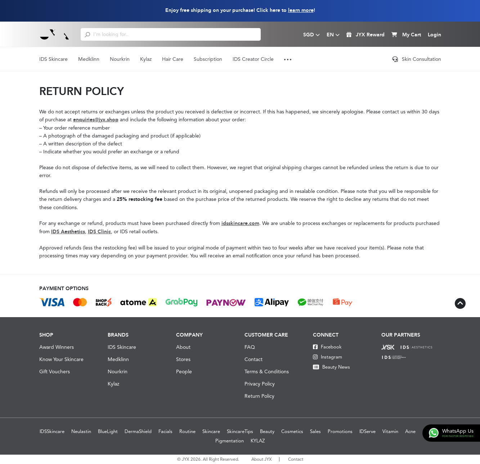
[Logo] (54, 34)
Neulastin (81, 431)
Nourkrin (120, 59)
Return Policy (259, 396)
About (183, 347)
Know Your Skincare (61, 359)
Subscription (208, 59)
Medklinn (88, 59)
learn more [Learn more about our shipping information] (301, 10)
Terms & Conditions (267, 371)
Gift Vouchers (54, 371)
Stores (183, 359)
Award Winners (56, 347)
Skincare (211, 431)
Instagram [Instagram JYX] (327, 357)
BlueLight (108, 431)
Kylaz (146, 59)
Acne (410, 431)
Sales (315, 431)
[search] (87, 34)
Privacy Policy (260, 384)
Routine (187, 431)
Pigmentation (229, 440)
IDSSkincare (52, 431)
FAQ (250, 347)
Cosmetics (292, 431)
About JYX (261, 459)
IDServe (367, 431)
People (184, 371)
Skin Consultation (416, 59)
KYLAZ (258, 440)
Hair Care (172, 59)
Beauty (267, 431)
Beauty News (331, 367)
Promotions (340, 431)
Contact (254, 359)
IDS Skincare (53, 59)
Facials (165, 431)
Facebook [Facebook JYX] (327, 347)
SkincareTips (240, 431)
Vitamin (390, 431)
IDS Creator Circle (253, 59)
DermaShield (138, 431)
